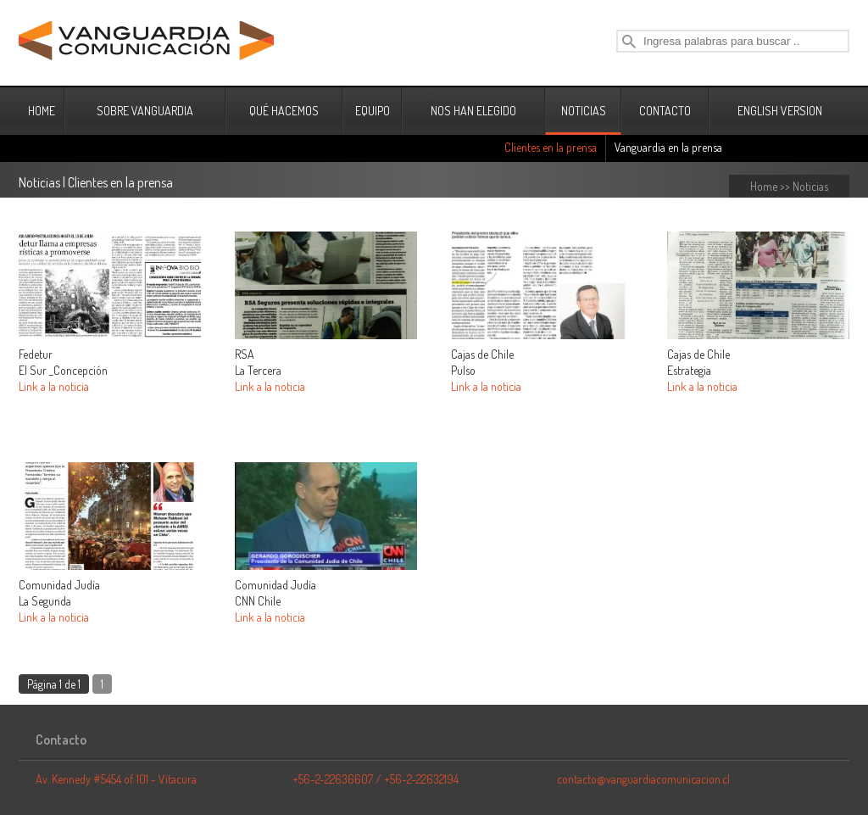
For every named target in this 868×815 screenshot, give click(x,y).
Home (763, 186)
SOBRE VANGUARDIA (145, 110)
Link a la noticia (54, 386)
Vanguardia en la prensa (668, 147)
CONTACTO (665, 110)
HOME (41, 110)
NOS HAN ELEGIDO (473, 110)
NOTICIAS (583, 110)
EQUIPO (372, 110)
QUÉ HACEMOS (284, 110)
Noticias (810, 186)
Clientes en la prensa (550, 147)
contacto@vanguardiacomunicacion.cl (643, 779)
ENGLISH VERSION (779, 110)
